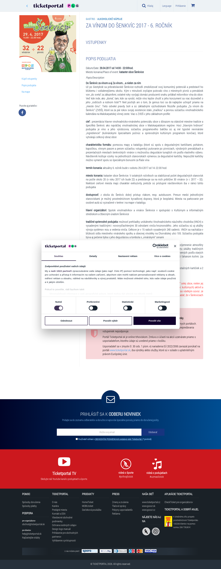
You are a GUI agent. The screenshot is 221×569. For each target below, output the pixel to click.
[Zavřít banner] (175, 246)
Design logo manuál (61, 528)
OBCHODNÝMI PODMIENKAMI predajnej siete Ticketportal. (118, 439)
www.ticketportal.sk (120, 350)
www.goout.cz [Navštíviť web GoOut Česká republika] (148, 509)
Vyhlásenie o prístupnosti (64, 540)
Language (166, 5)
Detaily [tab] (93, 256)
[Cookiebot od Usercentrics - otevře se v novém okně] (154, 246)
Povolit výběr (110, 320)
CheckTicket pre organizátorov (178, 502)
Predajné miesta (59, 509)
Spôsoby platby (29, 505)
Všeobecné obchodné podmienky (62, 519)
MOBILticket (87, 505)
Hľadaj (147, 6)
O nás (54, 502)
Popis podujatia (29, 85)
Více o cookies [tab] (162, 256)
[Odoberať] (152, 432)
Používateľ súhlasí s (114, 439)
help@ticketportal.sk (31, 533)
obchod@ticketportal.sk (33, 524)
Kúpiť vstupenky (29, 78)
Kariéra (55, 505)
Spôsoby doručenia (31, 502)
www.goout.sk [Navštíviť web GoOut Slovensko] (148, 505)
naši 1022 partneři (61, 271)
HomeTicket (87, 502)
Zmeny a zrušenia (120, 502)
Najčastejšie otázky (31, 537)
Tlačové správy (119, 505)
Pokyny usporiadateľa (122, 509)
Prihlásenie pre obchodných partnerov (65, 534)
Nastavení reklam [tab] (127, 256)
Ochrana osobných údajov (64, 525)
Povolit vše (155, 320)
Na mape (26, 91)
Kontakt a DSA (59, 513)
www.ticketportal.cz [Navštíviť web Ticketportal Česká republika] (151, 502)
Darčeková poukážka (91, 509)
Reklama (116, 513)
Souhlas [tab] (58, 256)
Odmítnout (66, 320)
